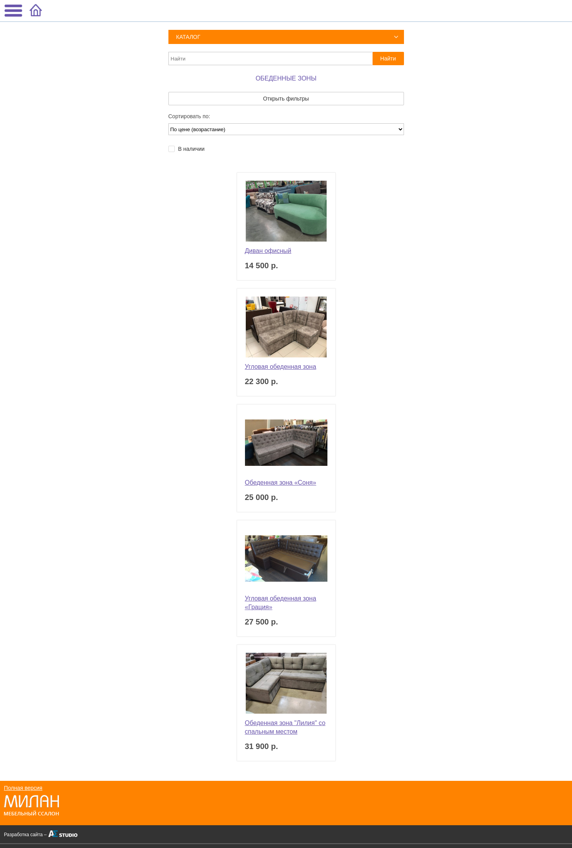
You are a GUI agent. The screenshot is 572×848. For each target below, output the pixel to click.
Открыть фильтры (286, 98)
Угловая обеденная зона (280, 366)
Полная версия (23, 788)
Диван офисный (268, 250)
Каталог (188, 37)
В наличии (191, 149)
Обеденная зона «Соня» (280, 482)
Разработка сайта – (25, 834)
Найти (388, 58)
